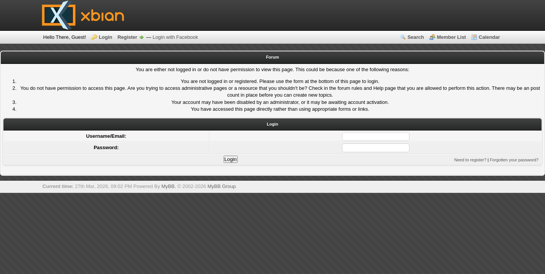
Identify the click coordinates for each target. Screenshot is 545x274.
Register (127, 37)
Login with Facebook (175, 37)
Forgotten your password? (514, 160)
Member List (451, 37)
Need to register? (470, 160)
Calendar (489, 37)
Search (416, 37)
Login (105, 37)
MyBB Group (222, 186)
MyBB (168, 186)
